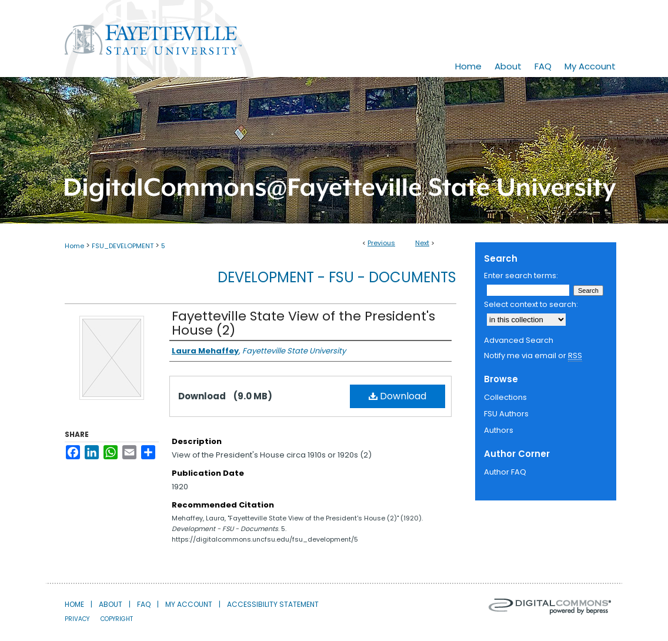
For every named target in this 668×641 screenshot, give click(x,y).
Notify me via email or (533, 356)
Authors (498, 430)
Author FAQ (505, 472)
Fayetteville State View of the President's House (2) (303, 323)
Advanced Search (518, 340)
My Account (188, 604)
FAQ (144, 604)
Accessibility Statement (273, 604)
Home (74, 246)
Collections (505, 397)
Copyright (117, 619)
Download (397, 396)
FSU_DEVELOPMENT (122, 246)
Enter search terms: (521, 275)
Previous (381, 243)
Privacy (77, 619)
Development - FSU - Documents (337, 277)
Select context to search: (531, 304)
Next (422, 243)
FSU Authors (506, 413)
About (110, 604)
